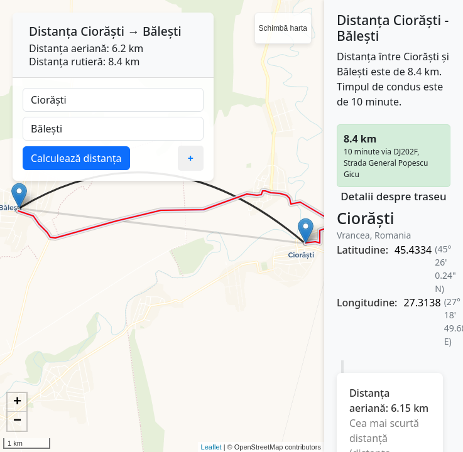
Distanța (53, 31)
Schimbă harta (283, 28)
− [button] (17, 421)
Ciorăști (102, 31)
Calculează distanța (76, 158)
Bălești (162, 31)
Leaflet (211, 447)
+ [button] (17, 402)
